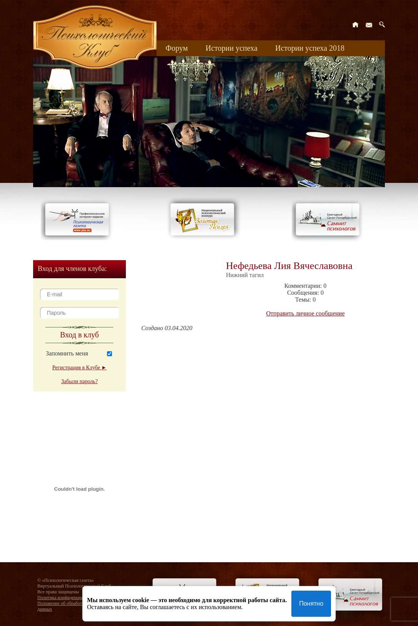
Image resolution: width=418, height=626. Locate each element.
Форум (177, 48)
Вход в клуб (79, 334)
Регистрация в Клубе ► (79, 367)
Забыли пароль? (79, 381)
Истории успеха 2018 (309, 48)
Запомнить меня (67, 353)
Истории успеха (231, 48)
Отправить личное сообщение (305, 313)
